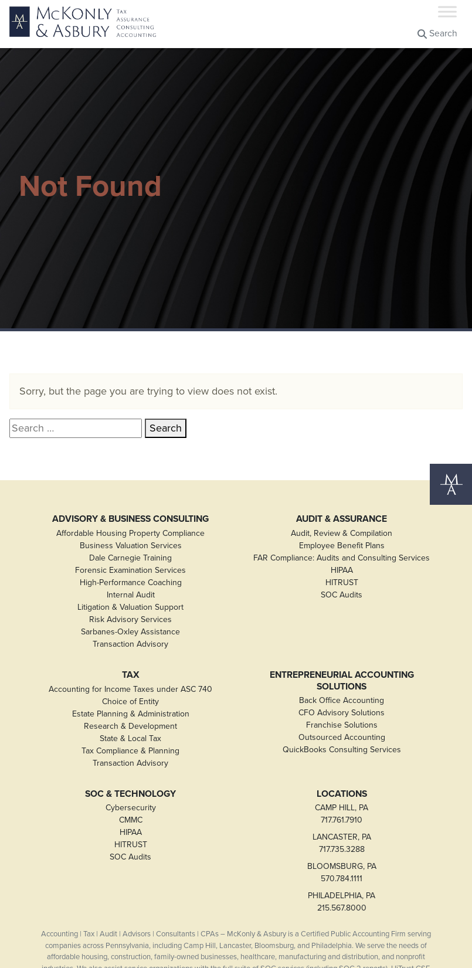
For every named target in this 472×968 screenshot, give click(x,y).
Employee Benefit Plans (342, 545)
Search (437, 33)
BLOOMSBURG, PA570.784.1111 (341, 872)
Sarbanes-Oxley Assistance (130, 632)
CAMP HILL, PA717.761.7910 (341, 813)
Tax (131, 675)
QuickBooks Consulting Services (342, 749)
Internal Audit (131, 595)
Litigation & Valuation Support (130, 607)
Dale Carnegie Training (130, 558)
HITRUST (341, 582)
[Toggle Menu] (447, 11)
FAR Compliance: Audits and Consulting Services (341, 558)
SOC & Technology (130, 794)
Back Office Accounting (341, 700)
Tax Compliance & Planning (130, 751)
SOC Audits (341, 595)
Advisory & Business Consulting (130, 519)
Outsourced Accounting (341, 737)
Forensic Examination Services (130, 570)
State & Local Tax (130, 738)
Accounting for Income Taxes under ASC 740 (130, 689)
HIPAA (342, 570)
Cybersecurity (131, 807)
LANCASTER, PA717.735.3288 (342, 843)
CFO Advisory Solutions (341, 713)
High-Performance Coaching (131, 582)
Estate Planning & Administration (130, 714)
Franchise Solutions (342, 725)
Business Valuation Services (131, 545)
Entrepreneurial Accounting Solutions (342, 680)
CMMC (130, 820)
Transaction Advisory (130, 644)
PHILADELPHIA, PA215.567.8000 (341, 901)
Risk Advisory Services (130, 619)
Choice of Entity (130, 701)
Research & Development (130, 726)
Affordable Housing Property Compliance (130, 533)
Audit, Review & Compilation (341, 533)
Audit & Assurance (341, 519)
